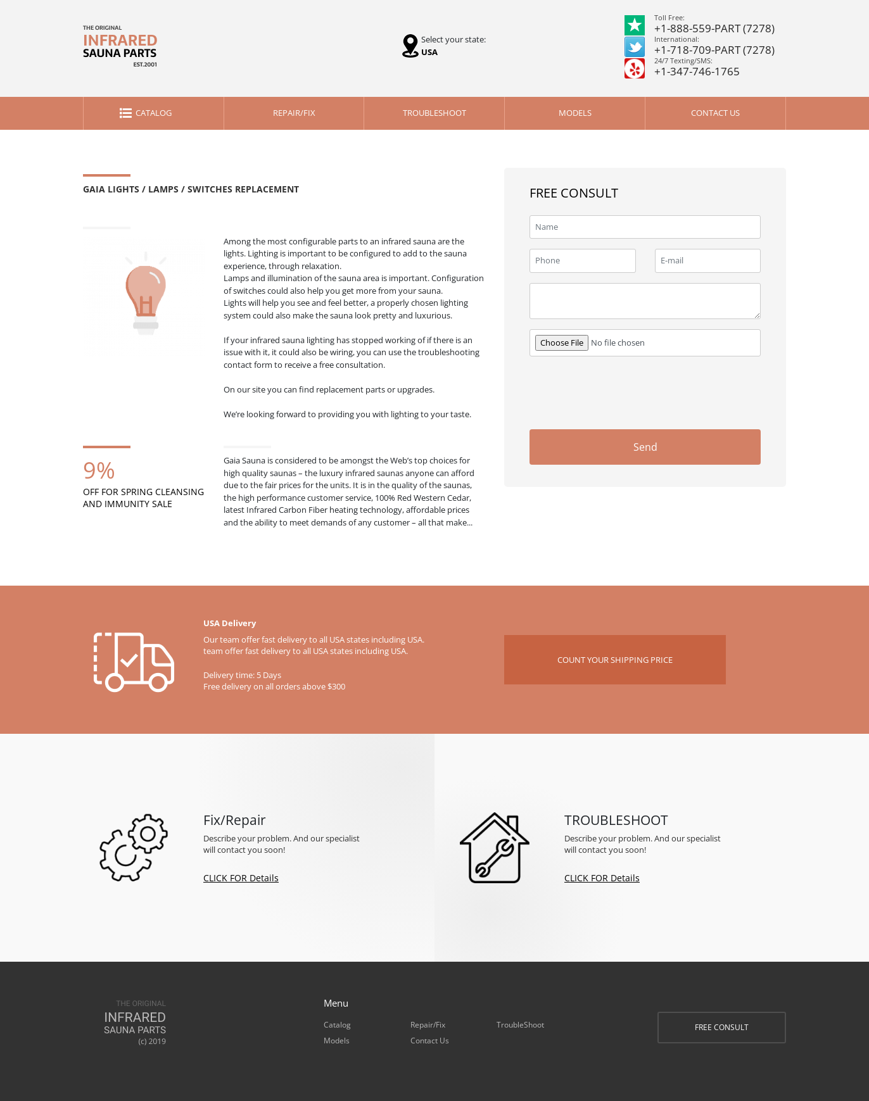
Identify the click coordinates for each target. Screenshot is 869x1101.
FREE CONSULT (722, 1027)
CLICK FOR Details (241, 878)
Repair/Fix (294, 112)
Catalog (154, 112)
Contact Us (715, 112)
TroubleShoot (434, 112)
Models (575, 112)
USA (429, 52)
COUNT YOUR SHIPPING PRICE (615, 659)
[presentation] (664, 391)
